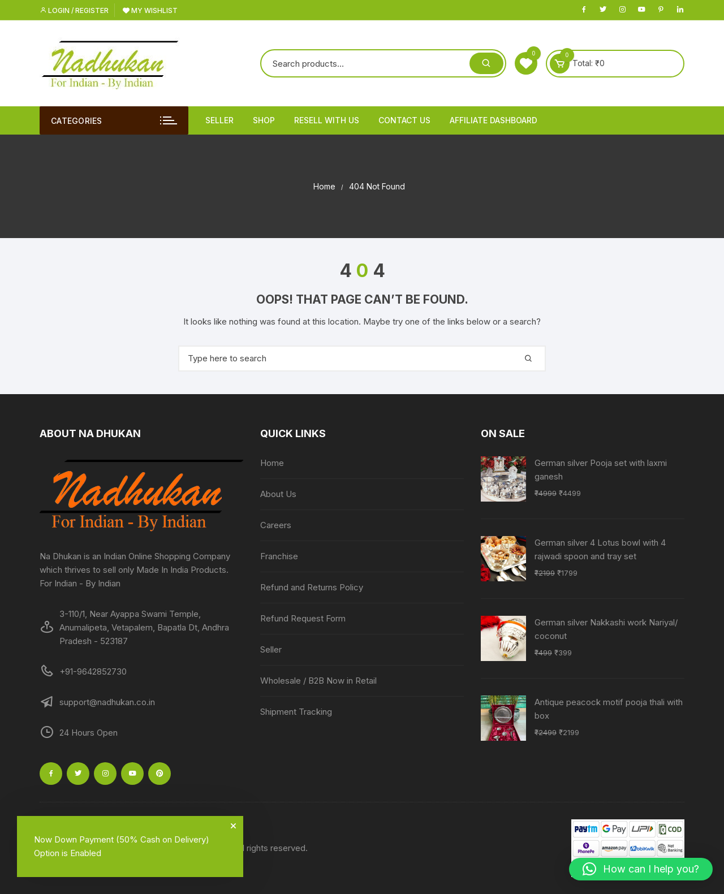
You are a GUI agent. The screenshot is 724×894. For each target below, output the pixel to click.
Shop (264, 120)
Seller (219, 120)
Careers (275, 525)
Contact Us (404, 120)
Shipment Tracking (296, 711)
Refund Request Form (303, 618)
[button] (641, 869)
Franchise (279, 556)
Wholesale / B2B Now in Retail (318, 680)
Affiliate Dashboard (493, 120)
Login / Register (74, 10)
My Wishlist (150, 10)
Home (272, 462)
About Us (278, 494)
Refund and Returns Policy (311, 587)
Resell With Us (326, 120)
